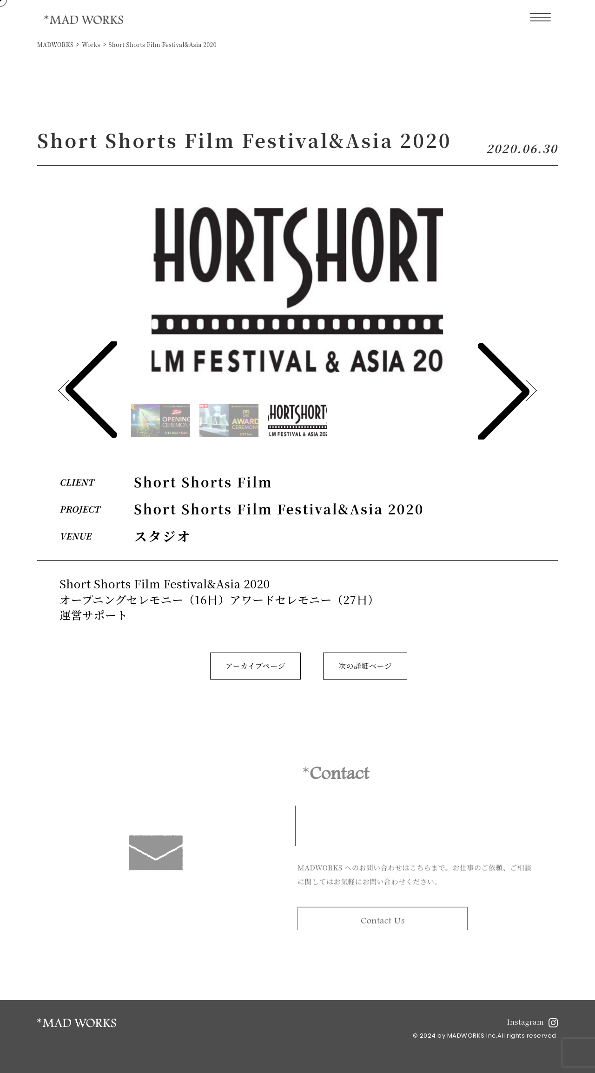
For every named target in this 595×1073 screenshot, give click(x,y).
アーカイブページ (255, 665)
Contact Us (382, 923)
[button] (503, 390)
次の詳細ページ (365, 665)
